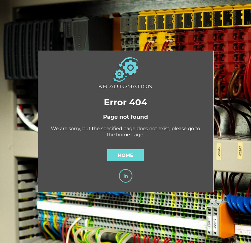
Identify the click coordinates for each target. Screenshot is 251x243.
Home (125, 155)
